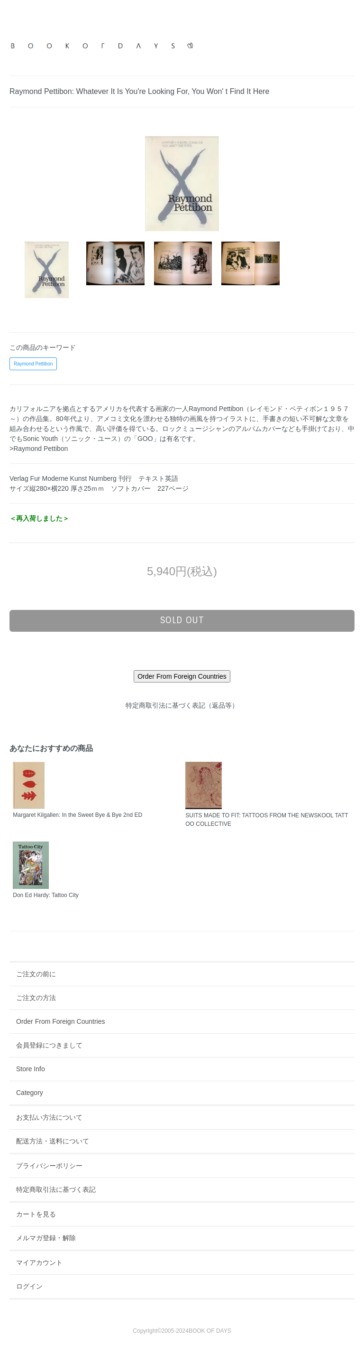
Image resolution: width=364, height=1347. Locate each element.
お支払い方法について (49, 1117)
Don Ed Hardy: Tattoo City (46, 895)
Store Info (30, 1069)
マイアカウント (39, 1262)
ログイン (29, 1286)
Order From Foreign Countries (60, 1021)
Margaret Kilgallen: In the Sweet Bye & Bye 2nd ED (77, 815)
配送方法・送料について (52, 1141)
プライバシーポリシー (49, 1165)
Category (29, 1092)
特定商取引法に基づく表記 (56, 1189)
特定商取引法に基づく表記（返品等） (182, 705)
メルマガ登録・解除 (46, 1238)
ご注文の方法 (36, 997)
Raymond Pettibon (33, 363)
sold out (182, 620)
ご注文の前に (36, 974)
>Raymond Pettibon (38, 448)
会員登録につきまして (49, 1045)
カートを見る (36, 1214)
